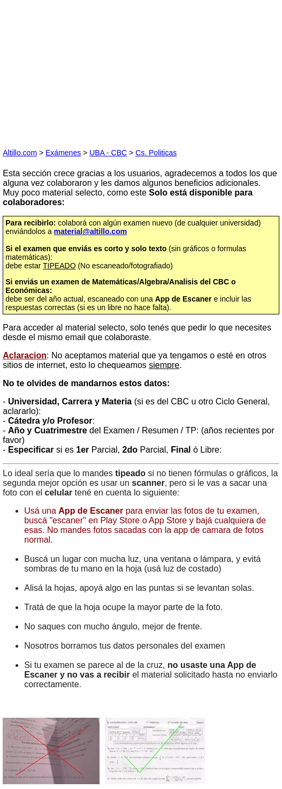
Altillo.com (20, 152)
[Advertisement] (83, 70)
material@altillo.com (90, 231)
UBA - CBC (108, 152)
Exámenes (63, 152)
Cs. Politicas (156, 152)
